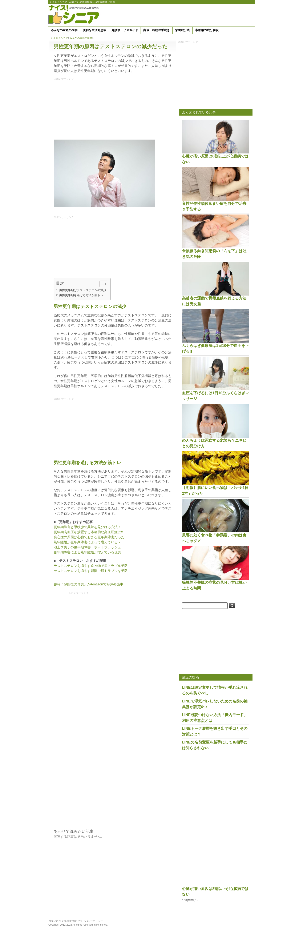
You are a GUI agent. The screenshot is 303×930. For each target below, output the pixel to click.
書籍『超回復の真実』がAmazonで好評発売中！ (90, 584)
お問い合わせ (56, 920)
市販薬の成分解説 (207, 30)
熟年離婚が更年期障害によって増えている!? (87, 542)
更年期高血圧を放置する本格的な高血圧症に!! (88, 532)
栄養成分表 (182, 30)
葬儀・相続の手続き (156, 30)
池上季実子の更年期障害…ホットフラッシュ (87, 547)
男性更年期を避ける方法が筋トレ (81, 295)
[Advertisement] (178, 14)
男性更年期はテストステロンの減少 (82, 290)
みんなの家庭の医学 (64, 30)
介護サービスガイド (125, 30)
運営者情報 (70, 920)
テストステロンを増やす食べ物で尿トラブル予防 (91, 566)
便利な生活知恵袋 (94, 30)
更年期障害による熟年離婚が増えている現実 (87, 552)
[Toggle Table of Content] (101, 284)
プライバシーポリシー (90, 920)
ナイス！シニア (58, 2)
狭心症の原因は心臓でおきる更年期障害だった (89, 537)
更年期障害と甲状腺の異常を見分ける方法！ (87, 527)
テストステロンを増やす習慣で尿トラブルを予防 (91, 571)
